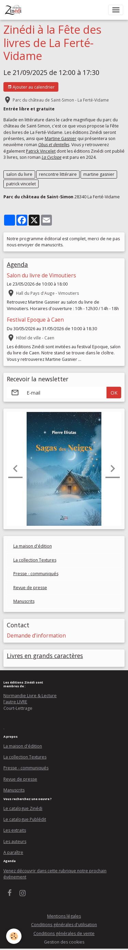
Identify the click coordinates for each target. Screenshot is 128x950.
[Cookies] (14, 936)
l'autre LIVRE (15, 702)
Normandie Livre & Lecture (30, 696)
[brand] (14, 10)
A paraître (13, 852)
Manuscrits (23, 601)
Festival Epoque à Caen (35, 319)
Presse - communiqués (35, 574)
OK (114, 392)
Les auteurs (14, 841)
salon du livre (19, 174)
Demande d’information (36, 635)
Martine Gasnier (60, 138)
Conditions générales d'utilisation (64, 925)
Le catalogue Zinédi (22, 808)
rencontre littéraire (58, 174)
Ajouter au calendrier (31, 87)
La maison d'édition (32, 546)
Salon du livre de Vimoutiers (41, 275)
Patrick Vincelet (41, 151)
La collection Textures (34, 560)
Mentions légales (64, 916)
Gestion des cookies (64, 942)
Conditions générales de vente (64, 933)
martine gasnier (98, 174)
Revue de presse (30, 588)
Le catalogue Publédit (24, 819)
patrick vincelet (21, 184)
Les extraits (14, 830)
